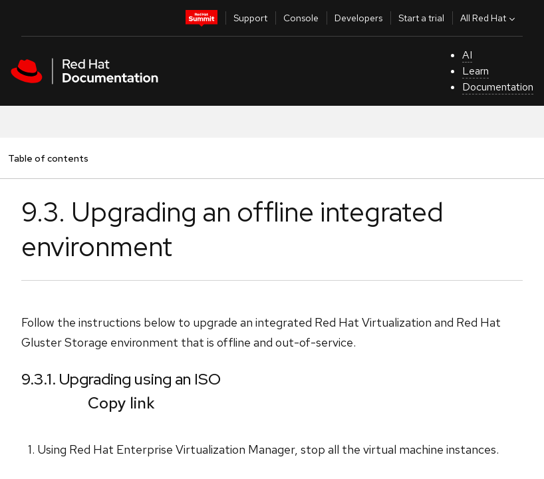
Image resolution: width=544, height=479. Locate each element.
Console (301, 18)
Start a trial (421, 18)
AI (467, 55)
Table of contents (47, 158)
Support (250, 18)
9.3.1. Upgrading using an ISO (121, 379)
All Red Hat (489, 18)
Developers (358, 18)
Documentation (497, 87)
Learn (475, 71)
